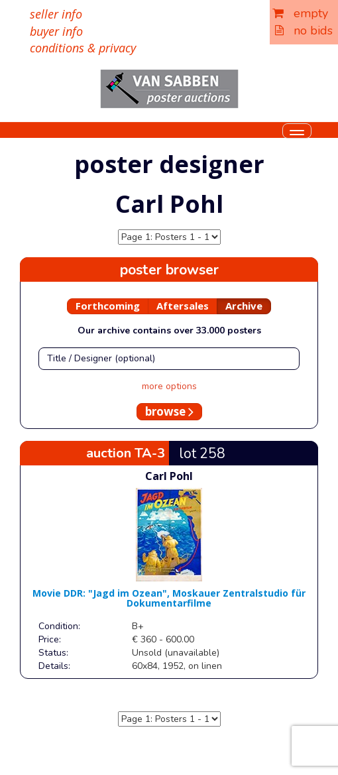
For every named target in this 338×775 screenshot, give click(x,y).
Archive (243, 305)
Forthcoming (108, 305)
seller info (56, 14)
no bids (304, 30)
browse (169, 411)
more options (169, 386)
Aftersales (182, 305)
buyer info (56, 31)
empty (300, 13)
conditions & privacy (83, 48)
